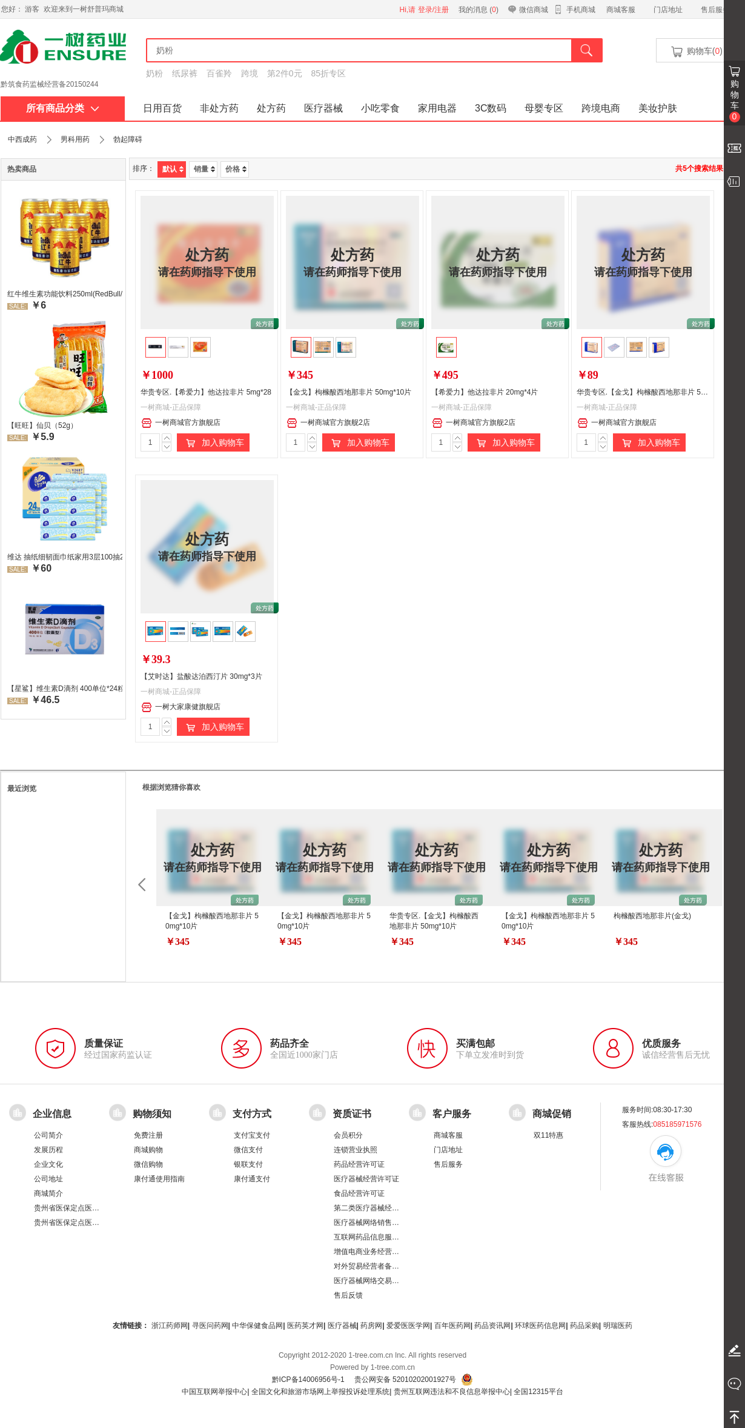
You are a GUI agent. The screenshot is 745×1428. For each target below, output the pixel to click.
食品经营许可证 (359, 1193)
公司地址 (48, 1179)
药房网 (371, 1325)
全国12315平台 (538, 1391)
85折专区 (328, 73)
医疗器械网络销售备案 (370, 1222)
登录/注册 (433, 9)
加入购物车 (213, 443)
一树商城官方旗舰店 (180, 423)
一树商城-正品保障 (171, 407)
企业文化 (48, 1164)
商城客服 (620, 9)
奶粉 (154, 73)
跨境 (249, 73)
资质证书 (352, 1114)
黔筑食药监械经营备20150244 (49, 84)
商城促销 (551, 1114)
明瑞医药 (617, 1325)
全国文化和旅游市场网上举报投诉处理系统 (320, 1391)
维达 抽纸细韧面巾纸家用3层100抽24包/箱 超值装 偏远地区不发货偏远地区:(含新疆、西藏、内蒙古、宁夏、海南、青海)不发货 (64, 557)
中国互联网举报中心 (214, 1391)
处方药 (271, 108)
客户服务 (451, 1114)
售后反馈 (348, 1295)
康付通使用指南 (159, 1179)
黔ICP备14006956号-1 (308, 1379)
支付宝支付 (252, 1135)
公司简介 (48, 1135)
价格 (236, 169)
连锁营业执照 (355, 1150)
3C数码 (490, 108)
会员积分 (348, 1135)
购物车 (734, 100)
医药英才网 (305, 1325)
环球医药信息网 (540, 1325)
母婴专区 (544, 108)
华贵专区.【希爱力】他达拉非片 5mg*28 (206, 392)
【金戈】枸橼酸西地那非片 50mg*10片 (348, 392)
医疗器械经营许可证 (366, 1179)
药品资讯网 (492, 1325)
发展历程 (48, 1150)
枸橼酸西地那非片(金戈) (652, 916)
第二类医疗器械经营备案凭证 (381, 1208)
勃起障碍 (127, 139)
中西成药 (22, 139)
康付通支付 (252, 1179)
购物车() (696, 51)
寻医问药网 (210, 1325)
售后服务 (715, 9)
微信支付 (248, 1150)
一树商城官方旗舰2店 (328, 423)
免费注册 (148, 1135)
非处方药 (219, 108)
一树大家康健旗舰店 (180, 707)
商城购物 (148, 1150)
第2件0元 (284, 73)
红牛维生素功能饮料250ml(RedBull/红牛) (64, 294)
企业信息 (52, 1114)
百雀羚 (219, 73)
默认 (173, 169)
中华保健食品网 (257, 1325)
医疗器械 (323, 108)
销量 (204, 169)
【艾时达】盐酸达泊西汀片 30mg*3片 (201, 676)
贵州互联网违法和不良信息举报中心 (452, 1391)
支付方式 (252, 1114)
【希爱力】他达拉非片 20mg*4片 (484, 392)
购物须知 (152, 1114)
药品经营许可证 (359, 1164)
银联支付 (248, 1164)
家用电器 (437, 108)
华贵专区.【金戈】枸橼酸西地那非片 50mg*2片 (653, 392)
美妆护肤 (657, 108)
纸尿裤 (184, 73)
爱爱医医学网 (408, 1325)
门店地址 (668, 9)
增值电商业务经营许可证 (374, 1251)
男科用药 (75, 139)
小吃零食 (380, 108)
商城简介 (48, 1193)
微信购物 (148, 1164)
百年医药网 (452, 1325)
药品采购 (584, 1325)
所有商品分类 (62, 108)
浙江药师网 (169, 1325)
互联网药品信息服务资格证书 (381, 1237)
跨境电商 (600, 108)
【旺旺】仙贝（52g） (42, 425)
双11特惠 (548, 1135)
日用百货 (162, 108)
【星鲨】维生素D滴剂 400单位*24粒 (64, 688)
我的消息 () (478, 9)
